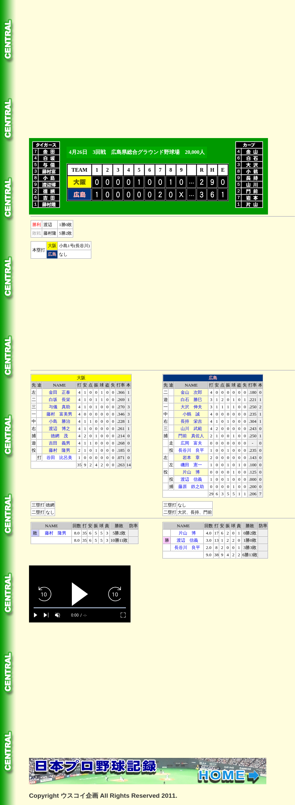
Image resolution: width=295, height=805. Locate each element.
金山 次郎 (191, 392)
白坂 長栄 (59, 399)
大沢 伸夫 (191, 406)
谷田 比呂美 (59, 457)
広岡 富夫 (191, 443)
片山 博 (191, 472)
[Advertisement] (65, 68)
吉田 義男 (59, 443)
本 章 (191, 457)
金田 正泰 (59, 392)
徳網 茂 (59, 435)
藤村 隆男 (59, 450)
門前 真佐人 (191, 435)
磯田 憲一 (191, 464)
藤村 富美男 (59, 414)
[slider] (80, 607)
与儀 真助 (59, 406)
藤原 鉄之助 (191, 486)
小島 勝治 (59, 421)
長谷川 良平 (191, 450)
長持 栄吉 (191, 421)
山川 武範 (191, 428)
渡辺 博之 (59, 428)
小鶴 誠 (191, 414)
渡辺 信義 (191, 479)
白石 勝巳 (191, 399)
